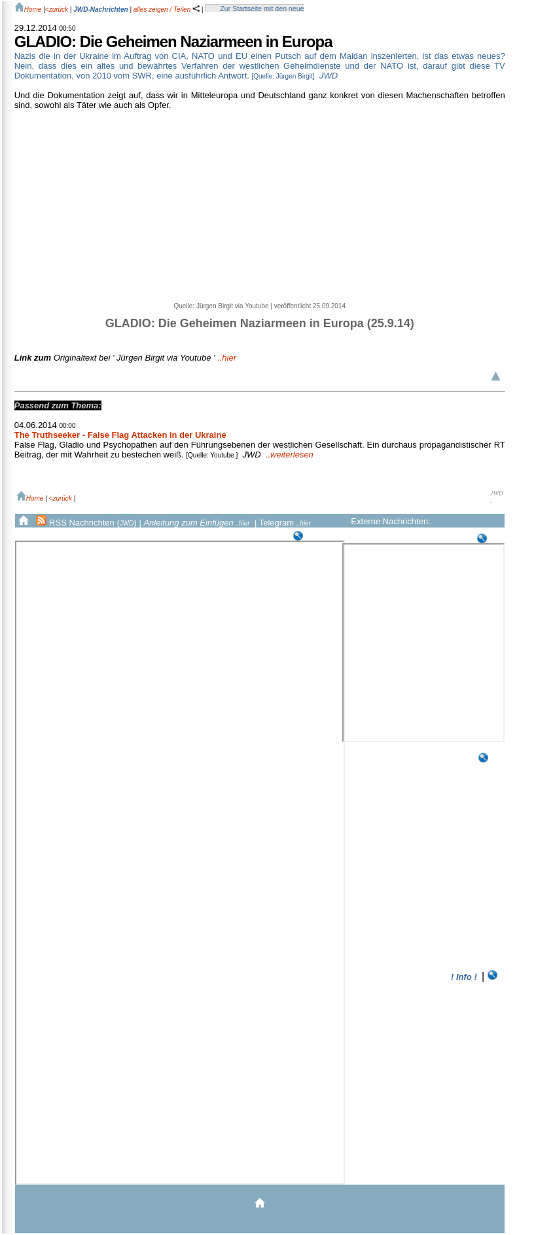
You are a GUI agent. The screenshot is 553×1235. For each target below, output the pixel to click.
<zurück (56, 9)
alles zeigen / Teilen (167, 9)
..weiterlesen (289, 454)
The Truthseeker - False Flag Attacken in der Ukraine (120, 435)
